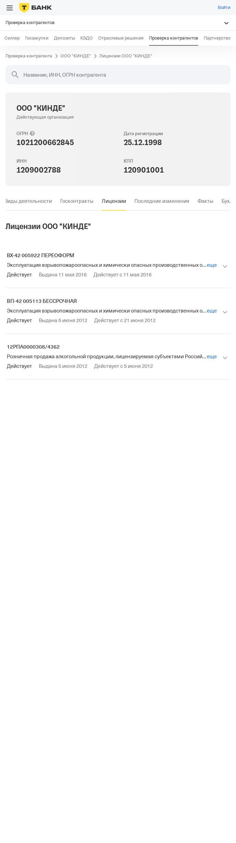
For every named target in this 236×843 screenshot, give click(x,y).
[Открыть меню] (9, 8)
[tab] (28, 201)
